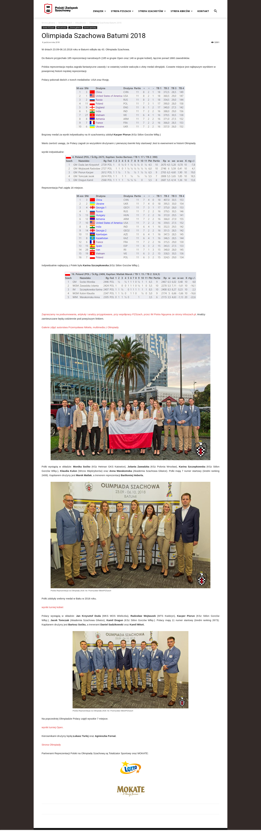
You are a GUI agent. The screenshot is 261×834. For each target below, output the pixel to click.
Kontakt (203, 11)
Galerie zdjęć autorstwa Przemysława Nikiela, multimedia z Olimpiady (80, 327)
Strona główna (48, 22)
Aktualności (80, 22)
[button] (215, 11)
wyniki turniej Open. (52, 727)
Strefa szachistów (152, 11)
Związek (99, 11)
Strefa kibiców (182, 11)
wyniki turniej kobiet (52, 607)
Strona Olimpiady (51, 744)
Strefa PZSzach (122, 11)
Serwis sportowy (90, 27)
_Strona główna (75, 27)
